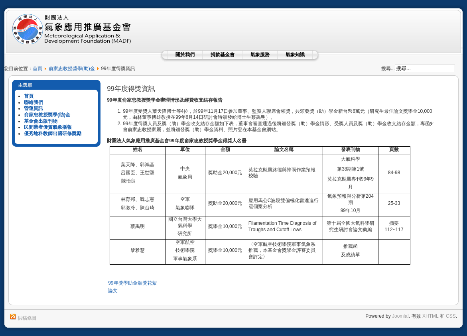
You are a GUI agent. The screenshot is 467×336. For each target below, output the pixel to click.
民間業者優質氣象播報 (48, 127)
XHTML (430, 316)
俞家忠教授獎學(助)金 (72, 68)
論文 (113, 290)
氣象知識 (295, 54)
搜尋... (388, 68)
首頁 (37, 68)
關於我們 (185, 54)
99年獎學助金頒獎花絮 (132, 283)
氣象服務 (260, 54)
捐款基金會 (222, 54)
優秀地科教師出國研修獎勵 (52, 133)
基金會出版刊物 (40, 121)
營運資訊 (33, 108)
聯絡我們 (33, 102)
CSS (451, 316)
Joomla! (400, 316)
